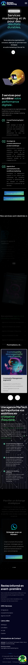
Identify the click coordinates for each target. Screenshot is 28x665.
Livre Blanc (4, 627)
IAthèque (4, 624)
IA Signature (4, 610)
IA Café (3, 630)
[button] (26, 3)
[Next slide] (17, 397)
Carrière (3, 633)
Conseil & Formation (7, 613)
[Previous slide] (10, 397)
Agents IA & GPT (5, 616)
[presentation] (13, 263)
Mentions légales (6, 662)
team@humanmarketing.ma (9, 648)
